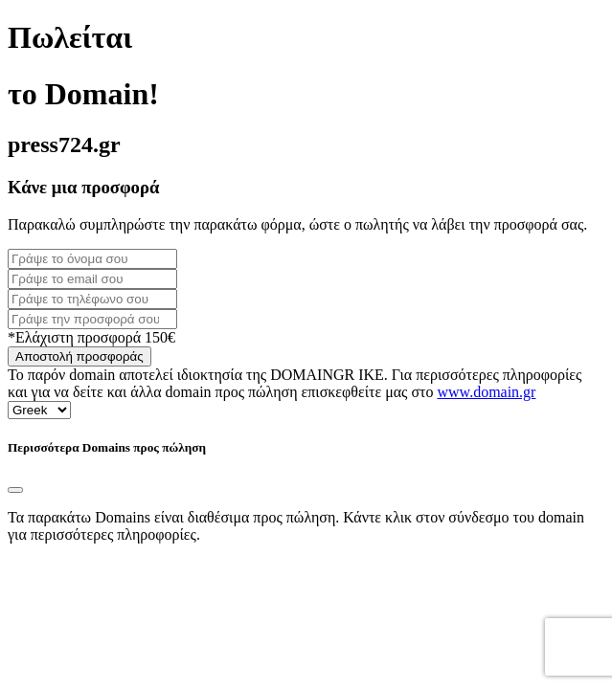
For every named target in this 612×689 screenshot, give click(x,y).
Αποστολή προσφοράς (79, 356)
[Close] (15, 490)
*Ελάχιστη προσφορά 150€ (91, 337)
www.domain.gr (487, 392)
